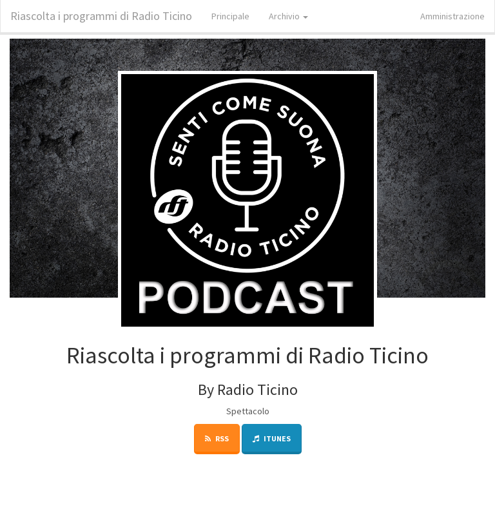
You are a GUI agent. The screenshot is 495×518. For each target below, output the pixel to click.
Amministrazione (452, 16)
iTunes (272, 438)
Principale (230, 16)
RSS (217, 438)
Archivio (288, 16)
